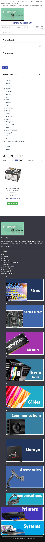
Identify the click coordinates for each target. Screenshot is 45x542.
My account (6, 260)
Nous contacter (23, 5)
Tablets (8, 113)
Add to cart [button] (13, 203)
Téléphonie (9, 86)
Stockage (8, 146)
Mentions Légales (8, 270)
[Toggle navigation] (42, 32)
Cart (4, 258)
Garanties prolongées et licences (15, 141)
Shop (41, 5)
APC (3, 46)
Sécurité (8, 89)
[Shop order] (34, 160)
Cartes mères (9, 138)
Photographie (10, 122)
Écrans (7, 105)
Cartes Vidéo (9, 91)
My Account (7, 32)
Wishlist (5, 257)
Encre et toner (10, 124)
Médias (8, 111)
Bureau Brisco (22, 22)
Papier (7, 135)
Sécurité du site (7, 271)
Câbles (7, 100)
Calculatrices (9, 149)
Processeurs (9, 102)
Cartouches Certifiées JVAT (11, 262)
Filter (5, 67)
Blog (4, 253)
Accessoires (9, 144)
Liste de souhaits (34, 5)
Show (4, 160)
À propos (13, 5)
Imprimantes (9, 116)
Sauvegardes (12, 186)
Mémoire (8, 83)
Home (5, 251)
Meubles (8, 94)
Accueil (5, 5)
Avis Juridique (7, 268)
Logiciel (8, 119)
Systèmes (8, 97)
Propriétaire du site (8, 266)
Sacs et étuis (9, 108)
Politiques (6, 264)
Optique (8, 80)
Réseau (8, 127)
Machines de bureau (11, 130)
